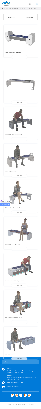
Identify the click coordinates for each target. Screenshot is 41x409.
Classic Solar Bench (32, 8)
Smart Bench (21, 8)
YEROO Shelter (12, 8)
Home (5, 8)
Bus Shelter (11, 17)
